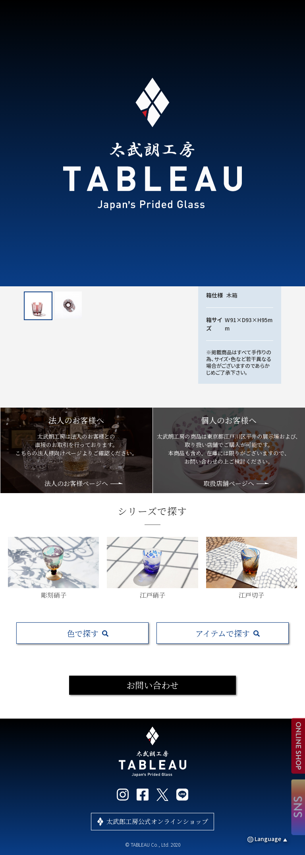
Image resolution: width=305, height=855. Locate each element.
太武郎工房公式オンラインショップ (157, 821)
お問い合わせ (152, 685)
